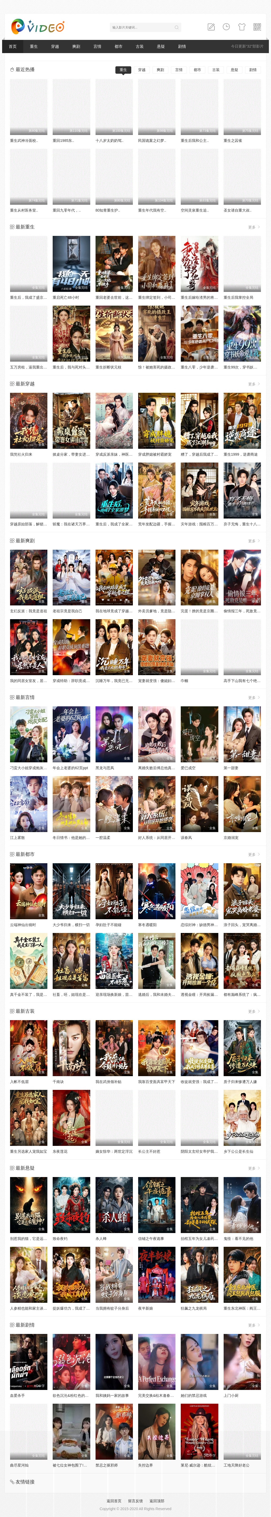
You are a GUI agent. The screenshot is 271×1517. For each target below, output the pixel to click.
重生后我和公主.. (195, 140)
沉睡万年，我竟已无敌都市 (118, 681)
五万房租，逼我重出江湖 (30, 367)
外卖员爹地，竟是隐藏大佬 (160, 611)
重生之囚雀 (233, 140)
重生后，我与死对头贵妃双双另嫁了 (82, 367)
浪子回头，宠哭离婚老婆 (244, 925)
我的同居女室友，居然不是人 (34, 681)
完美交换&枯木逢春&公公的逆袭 (164, 1395)
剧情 (182, 46)
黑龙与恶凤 (105, 768)
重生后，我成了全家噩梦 (116, 524)
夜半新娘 (145, 1308)
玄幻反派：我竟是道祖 (28, 611)
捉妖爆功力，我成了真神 (73, 1308)
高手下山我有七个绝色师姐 (246, 681)
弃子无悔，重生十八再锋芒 (246, 524)
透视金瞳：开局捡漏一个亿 (203, 994)
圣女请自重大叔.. (238, 210)
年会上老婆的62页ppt (70, 768)
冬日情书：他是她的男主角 (75, 837)
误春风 (186, 837)
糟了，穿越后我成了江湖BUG (205, 454)
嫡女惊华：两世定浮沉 (114, 1151)
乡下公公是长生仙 (238, 1151)
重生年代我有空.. (152, 210)
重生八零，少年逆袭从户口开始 (207, 367)
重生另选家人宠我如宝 (28, 1151)
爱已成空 (188, 768)
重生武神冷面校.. (24, 140)
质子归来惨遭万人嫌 (240, 1082)
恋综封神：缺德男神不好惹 (203, 925)
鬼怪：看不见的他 (238, 1238)
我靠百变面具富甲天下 (156, 1082)
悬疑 (161, 46)
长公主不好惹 (149, 1151)
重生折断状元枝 (108, 367)
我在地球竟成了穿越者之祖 (118, 611)
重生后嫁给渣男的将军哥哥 (203, 297)
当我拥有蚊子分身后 (112, 1308)
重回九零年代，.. (67, 210)
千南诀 (58, 1082)
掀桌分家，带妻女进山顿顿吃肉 (79, 454)
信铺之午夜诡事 (151, 1238)
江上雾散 (17, 837)
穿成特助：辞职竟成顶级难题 (77, 681)
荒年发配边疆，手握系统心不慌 (164, 524)
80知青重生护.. (108, 210)
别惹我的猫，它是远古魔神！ (34, 1238)
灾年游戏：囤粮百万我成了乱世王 (208, 524)
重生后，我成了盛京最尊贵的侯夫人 (39, 297)
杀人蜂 (101, 1238)
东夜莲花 (60, 1151)
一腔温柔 (103, 837)
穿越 (55, 46)
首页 (13, 46)
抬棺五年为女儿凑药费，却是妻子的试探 (214, 1238)
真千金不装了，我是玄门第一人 (36, 994)
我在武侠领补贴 (108, 1082)
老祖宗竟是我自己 (67, 611)
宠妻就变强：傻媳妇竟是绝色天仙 (166, 681)
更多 (254, 227)
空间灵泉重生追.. (195, 210)
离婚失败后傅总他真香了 (158, 768)
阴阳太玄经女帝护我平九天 (203, 1151)
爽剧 (76, 46)
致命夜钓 (60, 1238)
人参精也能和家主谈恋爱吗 (32, 1308)
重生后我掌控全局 (238, 297)
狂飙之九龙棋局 (194, 1308)
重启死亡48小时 (66, 297)
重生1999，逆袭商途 (241, 454)
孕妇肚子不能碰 (108, 925)
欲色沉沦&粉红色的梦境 (72, 1395)
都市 (119, 46)
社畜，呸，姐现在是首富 (73, 994)
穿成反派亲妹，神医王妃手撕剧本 (123, 454)
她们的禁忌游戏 (194, 1395)
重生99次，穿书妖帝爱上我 (246, 367)
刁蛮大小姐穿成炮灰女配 (30, 768)
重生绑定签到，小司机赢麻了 (162, 297)
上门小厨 (231, 1395)
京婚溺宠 (231, 837)
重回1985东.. (63, 140)
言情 (97, 46)
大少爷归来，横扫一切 (71, 925)
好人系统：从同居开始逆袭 (160, 837)
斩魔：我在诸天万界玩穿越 (75, 524)
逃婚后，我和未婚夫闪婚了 (160, 994)
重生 (34, 46)
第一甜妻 (231, 768)
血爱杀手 (17, 1395)
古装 (140, 46)
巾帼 (184, 681)
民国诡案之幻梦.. (152, 140)
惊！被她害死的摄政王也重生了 (164, 367)
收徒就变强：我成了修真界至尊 (207, 1082)
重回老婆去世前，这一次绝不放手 (123, 297)
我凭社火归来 (21, 454)
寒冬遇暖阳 (147, 925)
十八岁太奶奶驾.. (110, 140)
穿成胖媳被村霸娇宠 (154, 454)
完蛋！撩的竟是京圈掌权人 (203, 611)
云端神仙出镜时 (23, 925)
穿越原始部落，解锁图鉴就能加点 (38, 524)
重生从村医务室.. (24, 210)
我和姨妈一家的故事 (112, 1395)
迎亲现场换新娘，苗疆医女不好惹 (123, 994)
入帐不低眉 (19, 1082)
